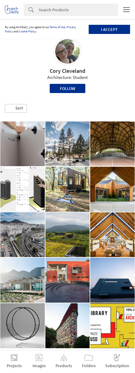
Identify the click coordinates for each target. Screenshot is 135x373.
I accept (109, 29)
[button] (16, 108)
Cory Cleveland (67, 70)
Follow (67, 88)
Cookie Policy (27, 31)
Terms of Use (57, 27)
